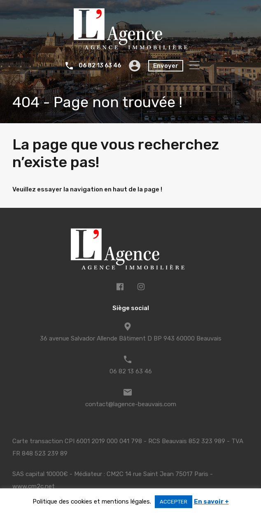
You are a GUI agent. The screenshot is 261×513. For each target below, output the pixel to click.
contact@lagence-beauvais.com (130, 404)
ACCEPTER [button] (173, 502)
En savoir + (211, 501)
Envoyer (165, 65)
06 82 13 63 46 (100, 65)
